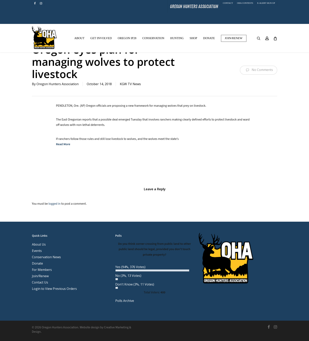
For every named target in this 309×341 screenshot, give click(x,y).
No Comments (258, 70)
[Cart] (275, 38)
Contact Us (40, 282)
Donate (37, 263)
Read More (63, 144)
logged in (54, 204)
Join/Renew (40, 276)
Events (37, 251)
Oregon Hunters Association (57, 84)
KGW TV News (130, 84)
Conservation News (46, 257)
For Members (42, 270)
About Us (39, 244)
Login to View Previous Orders (54, 288)
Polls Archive (124, 301)
